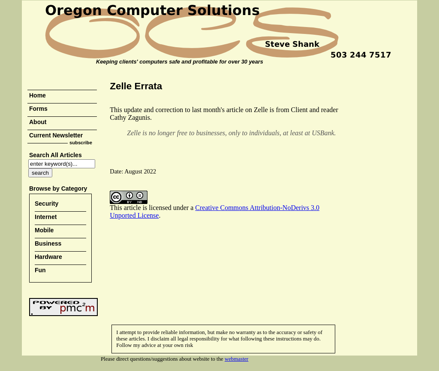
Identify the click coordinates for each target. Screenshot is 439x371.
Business (48, 243)
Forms (38, 108)
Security (46, 203)
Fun (40, 270)
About (37, 122)
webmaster (236, 359)
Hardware (48, 256)
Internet (46, 216)
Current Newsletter (56, 135)
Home (37, 95)
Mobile (44, 230)
